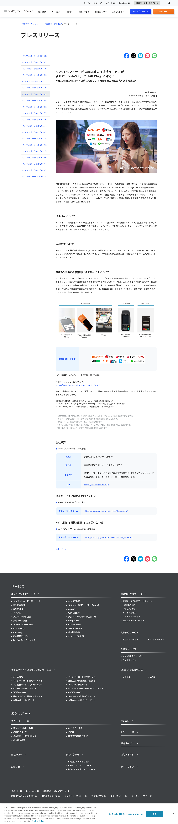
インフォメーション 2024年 (34, 68)
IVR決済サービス (75, 692)
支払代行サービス (130, 639)
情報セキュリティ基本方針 (22, 795)
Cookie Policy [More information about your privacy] (38, 821)
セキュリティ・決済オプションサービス (31, 669)
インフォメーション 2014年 (34, 132)
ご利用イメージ (20, 732)
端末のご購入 (130, 605)
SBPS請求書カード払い (133, 656)
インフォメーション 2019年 (34, 100)
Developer (123, 3)
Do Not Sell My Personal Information (126, 814)
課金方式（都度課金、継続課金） (82, 680)
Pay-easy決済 (74, 624)
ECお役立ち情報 (75, 728)
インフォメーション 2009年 (34, 163)
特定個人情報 (97, 795)
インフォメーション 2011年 (34, 151)
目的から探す (127, 754)
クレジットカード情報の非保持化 (27, 680)
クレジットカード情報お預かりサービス (85, 688)
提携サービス (127, 743)
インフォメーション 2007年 (34, 176)
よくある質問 (19, 739)
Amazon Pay (19, 628)
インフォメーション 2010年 (34, 157)
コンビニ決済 (19, 605)
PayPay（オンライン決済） (25, 640)
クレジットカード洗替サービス (82, 676)
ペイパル (17, 612)
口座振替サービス (21, 636)
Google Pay (73, 620)
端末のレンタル (131, 608)
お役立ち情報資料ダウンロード (81, 769)
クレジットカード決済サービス (26, 601)
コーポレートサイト (91, 3)
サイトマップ (127, 766)
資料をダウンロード (140, 11)
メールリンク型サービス (79, 684)
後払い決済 (18, 608)
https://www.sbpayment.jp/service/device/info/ (106, 510)
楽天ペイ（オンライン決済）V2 (82, 616)
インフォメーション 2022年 (34, 81)
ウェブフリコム (157, 639)
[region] (89, 814)
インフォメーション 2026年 (34, 56)
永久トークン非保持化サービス (82, 696)
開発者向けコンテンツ (78, 736)
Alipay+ (71, 608)
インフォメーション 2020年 (34, 94)
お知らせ (15, 766)
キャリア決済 (74, 601)
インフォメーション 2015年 (34, 125)
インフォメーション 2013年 (34, 138)
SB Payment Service (18, 11)
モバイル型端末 (129, 612)
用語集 (71, 732)
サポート (109, 3)
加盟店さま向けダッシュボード (82, 700)
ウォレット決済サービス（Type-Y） (84, 605)
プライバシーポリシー (74, 795)
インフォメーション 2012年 (34, 144)
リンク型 (126, 676)
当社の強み (42, 12)
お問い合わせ (163, 12)
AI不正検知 (18, 676)
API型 (152, 676)
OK (154, 814)
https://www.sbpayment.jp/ (96, 484)
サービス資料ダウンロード (79, 765)
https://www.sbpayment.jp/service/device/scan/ (78, 385)
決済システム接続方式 (132, 669)
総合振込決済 (74, 632)
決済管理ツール (20, 692)
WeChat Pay (74, 612)
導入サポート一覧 (20, 721)
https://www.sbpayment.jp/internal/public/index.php (108, 537)
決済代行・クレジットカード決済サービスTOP (41, 24)
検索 (167, 3)
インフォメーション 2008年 (34, 170)
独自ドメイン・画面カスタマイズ (27, 696)
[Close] (173, 813)
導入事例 (125, 721)
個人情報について (49, 795)
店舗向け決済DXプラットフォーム (137, 601)
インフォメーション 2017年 (34, 113)
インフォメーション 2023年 (34, 74)
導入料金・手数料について (25, 736)
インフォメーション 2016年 (34, 119)
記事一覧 (59, 548)
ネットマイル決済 (76, 636)
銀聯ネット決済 (20, 620)
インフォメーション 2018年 (34, 106)
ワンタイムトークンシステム (26, 688)
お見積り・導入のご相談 (78, 761)
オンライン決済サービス (23, 594)
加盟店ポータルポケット (24, 700)
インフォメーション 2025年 (34, 62)
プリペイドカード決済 (23, 624)
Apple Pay (17, 632)
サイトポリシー (117, 795)
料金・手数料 (84, 12)
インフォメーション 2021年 (34, 87)
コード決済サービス (131, 616)
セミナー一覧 (127, 732)
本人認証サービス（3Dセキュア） (28, 684)
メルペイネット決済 (22, 616)
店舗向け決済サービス (132, 594)
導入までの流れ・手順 (23, 728)
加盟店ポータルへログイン (146, 3)
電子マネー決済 (75, 628)
